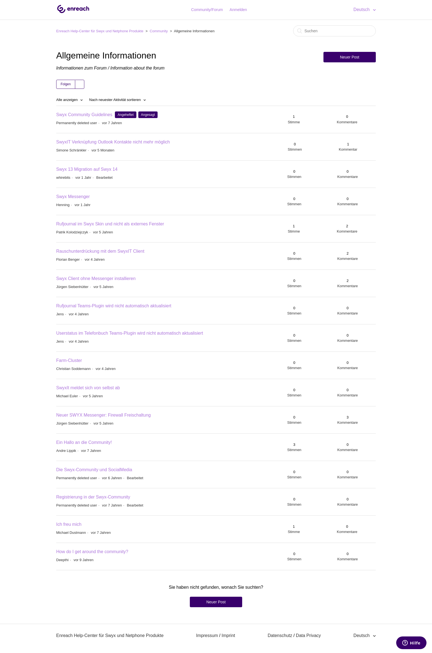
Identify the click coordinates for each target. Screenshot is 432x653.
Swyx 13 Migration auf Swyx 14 (86, 169)
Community (159, 31)
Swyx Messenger (73, 196)
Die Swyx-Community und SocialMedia (94, 469)
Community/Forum (207, 9)
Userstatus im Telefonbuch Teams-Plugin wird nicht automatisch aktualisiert (129, 333)
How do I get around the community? (92, 551)
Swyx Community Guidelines (84, 114)
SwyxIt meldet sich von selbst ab (88, 387)
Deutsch (362, 9)
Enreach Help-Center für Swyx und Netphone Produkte (100, 31)
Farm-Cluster (69, 360)
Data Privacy (308, 635)
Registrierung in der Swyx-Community (93, 497)
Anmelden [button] (238, 9)
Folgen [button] (66, 84)
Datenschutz (280, 635)
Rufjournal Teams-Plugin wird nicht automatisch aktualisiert (113, 305)
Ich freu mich (69, 524)
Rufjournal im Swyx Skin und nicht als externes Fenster (110, 224)
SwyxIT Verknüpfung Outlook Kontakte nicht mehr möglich (113, 142)
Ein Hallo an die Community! (84, 442)
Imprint (228, 635)
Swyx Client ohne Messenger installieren (96, 278)
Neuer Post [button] (349, 57)
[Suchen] (334, 30)
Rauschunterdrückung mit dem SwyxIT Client (100, 251)
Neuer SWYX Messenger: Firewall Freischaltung (103, 415)
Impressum (207, 635)
